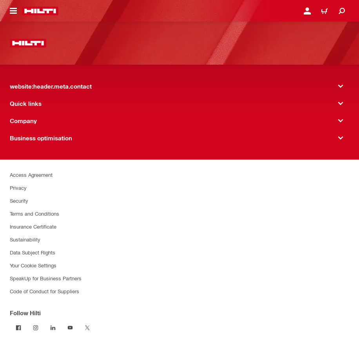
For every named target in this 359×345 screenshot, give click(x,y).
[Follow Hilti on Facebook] (18, 327)
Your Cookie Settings (33, 265)
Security (19, 200)
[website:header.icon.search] (341, 11)
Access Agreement (31, 175)
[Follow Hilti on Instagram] (35, 327)
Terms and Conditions (34, 213)
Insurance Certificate (33, 226)
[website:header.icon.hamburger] (13, 11)
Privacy (18, 188)
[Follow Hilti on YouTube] (70, 327)
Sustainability (25, 239)
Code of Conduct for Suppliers (44, 291)
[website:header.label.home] (40, 11)
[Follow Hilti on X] (87, 327)
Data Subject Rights (32, 252)
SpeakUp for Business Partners (46, 278)
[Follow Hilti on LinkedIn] (53, 327)
